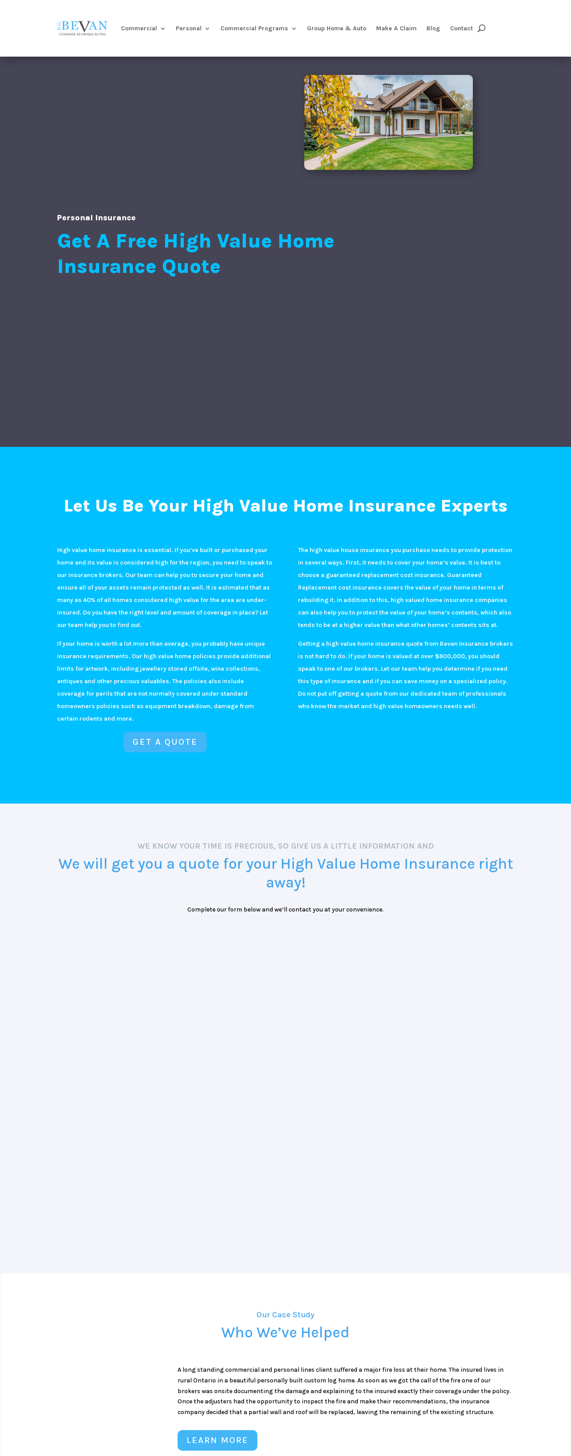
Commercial (139, 28)
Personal (189, 28)
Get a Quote (165, 742)
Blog (433, 28)
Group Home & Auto (336, 28)
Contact (461, 28)
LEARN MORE (217, 1440)
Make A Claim (396, 28)
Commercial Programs (254, 28)
